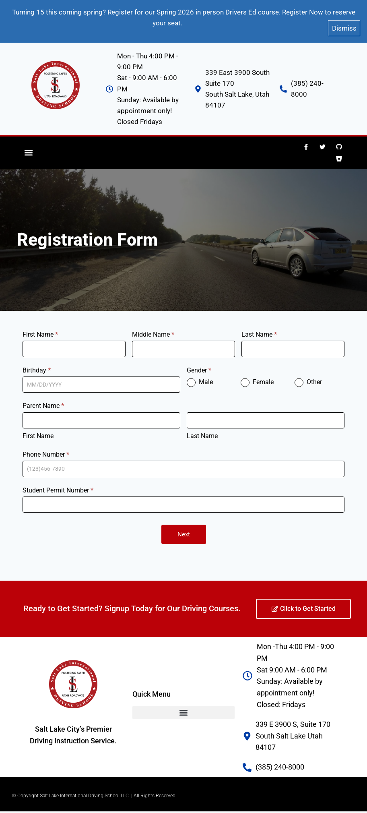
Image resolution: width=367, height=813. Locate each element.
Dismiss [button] (344, 23)
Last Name (259, 328)
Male (200, 376)
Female (257, 376)
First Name (40, 328)
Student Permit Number (58, 484)
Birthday (37, 364)
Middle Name (153, 328)
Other (308, 376)
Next (183, 528)
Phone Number (46, 448)
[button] (28, 146)
